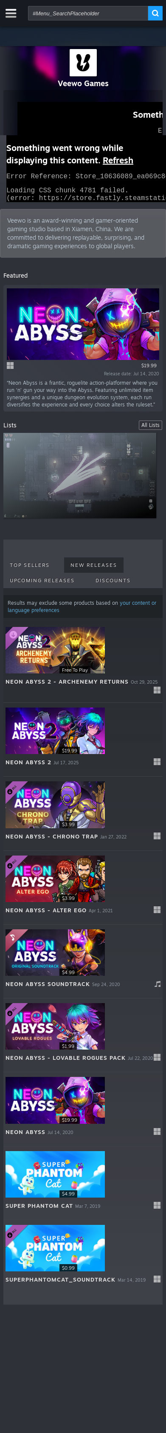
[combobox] (88, 13)
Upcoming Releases (42, 586)
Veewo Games (83, 83)
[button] (83, 667)
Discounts (113, 586)
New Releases (93, 570)
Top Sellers (30, 570)
